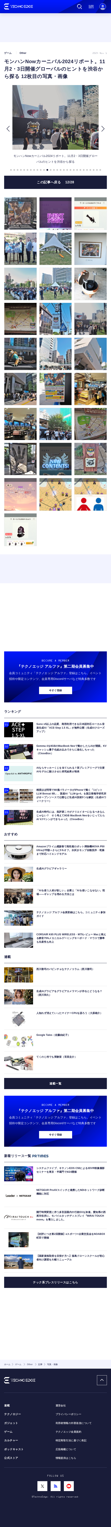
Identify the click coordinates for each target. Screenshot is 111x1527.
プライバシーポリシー (68, 1414)
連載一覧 (55, 1083)
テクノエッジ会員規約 (68, 1431)
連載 (7, 1405)
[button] (8, 128)
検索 (80, 7)
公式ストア (11, 1458)
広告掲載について (66, 1449)
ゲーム (8, 1431)
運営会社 (61, 1405)
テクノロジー (12, 1414)
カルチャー (11, 1440)
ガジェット (11, 1423)
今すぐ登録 (55, 690)
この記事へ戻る (55, 182)
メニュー (91, 7)
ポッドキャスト (14, 1449)
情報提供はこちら (66, 1458)
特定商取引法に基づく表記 (71, 1440)
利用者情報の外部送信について (74, 1423)
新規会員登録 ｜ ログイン (103, 7)
